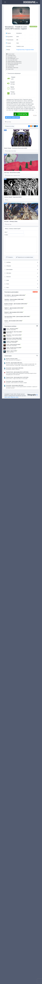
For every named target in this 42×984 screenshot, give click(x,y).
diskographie (30, 2)
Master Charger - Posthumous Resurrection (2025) (15, 148)
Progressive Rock (20, 49)
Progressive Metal (29, 49)
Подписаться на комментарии (24, 257)
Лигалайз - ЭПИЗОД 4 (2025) (10, 221)
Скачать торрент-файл (12, 117)
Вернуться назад (9, 126)
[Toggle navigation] (5, 2)
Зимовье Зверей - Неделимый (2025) (13, 197)
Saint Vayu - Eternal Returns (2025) (12, 172)
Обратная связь (14, 397)
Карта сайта (7, 397)
